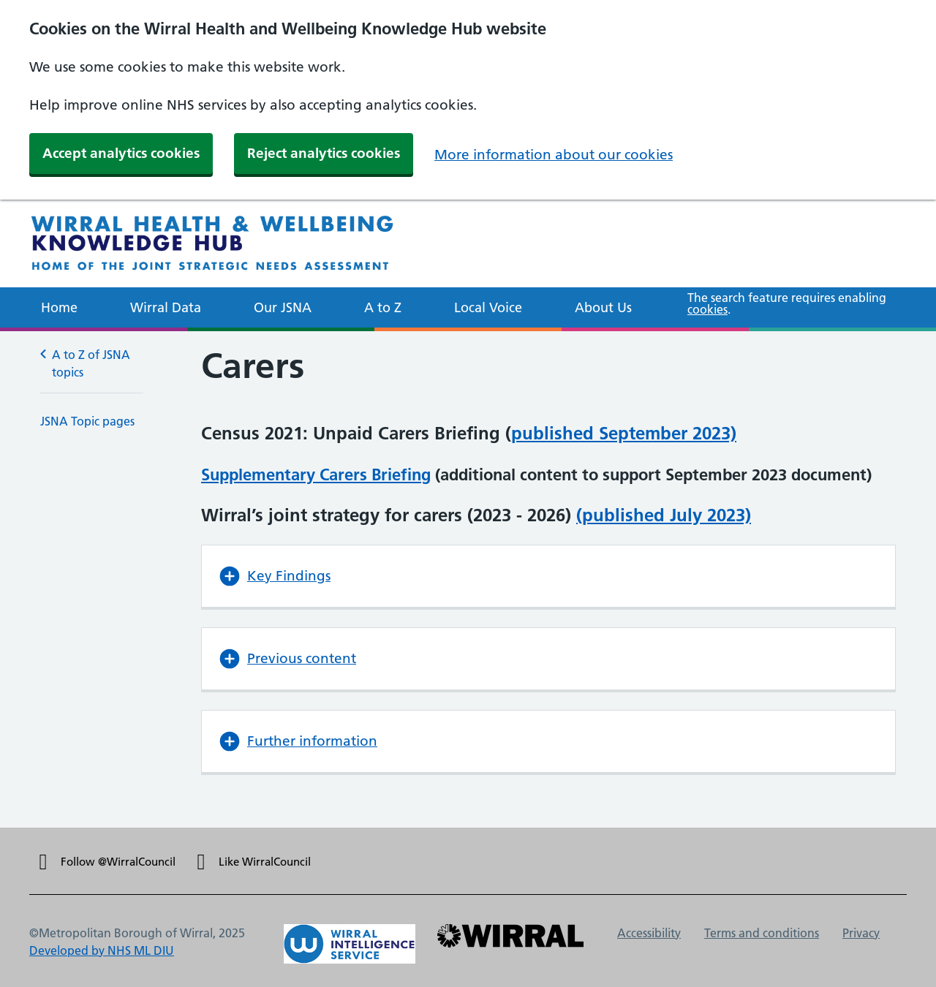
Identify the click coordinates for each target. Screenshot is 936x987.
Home (59, 307)
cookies (707, 309)
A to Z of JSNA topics (85, 362)
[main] (468, 579)
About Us (603, 307)
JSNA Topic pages (87, 421)
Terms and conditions (761, 933)
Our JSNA (283, 307)
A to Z (382, 307)
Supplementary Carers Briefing (316, 474)
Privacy (861, 933)
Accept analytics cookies (121, 153)
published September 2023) (623, 433)
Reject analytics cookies (323, 153)
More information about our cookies (553, 154)
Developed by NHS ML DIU (101, 950)
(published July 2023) (663, 515)
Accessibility (649, 933)
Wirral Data (165, 307)
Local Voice (488, 307)
